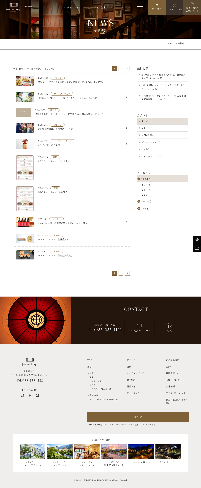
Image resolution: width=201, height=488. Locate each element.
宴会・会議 (93, 7)
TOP (62, 7)
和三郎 (98, 388)
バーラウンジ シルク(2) (152, 156)
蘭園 (92, 376)
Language (29, 5)
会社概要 (170, 386)
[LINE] (37, 395)
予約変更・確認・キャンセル (101, 424)
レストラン (79, 7)
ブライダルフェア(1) (151, 142)
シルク (93, 384)
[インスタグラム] (22, 395)
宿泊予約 (138, 416)
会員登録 (134, 424)
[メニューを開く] (140, 7)
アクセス (112, 7)
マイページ (122, 424)
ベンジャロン (96, 380)
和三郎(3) (145, 149)
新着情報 (131, 386)
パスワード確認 (148, 424)
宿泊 (69, 7)
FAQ (168, 366)
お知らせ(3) (147, 135)
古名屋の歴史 (172, 359)
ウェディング (126, 7)
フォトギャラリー (135, 392)
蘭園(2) (144, 128)
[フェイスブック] (29, 395)
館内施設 (131, 379)
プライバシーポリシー (177, 392)
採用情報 (170, 372)
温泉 (103, 7)
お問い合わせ (172, 379)
